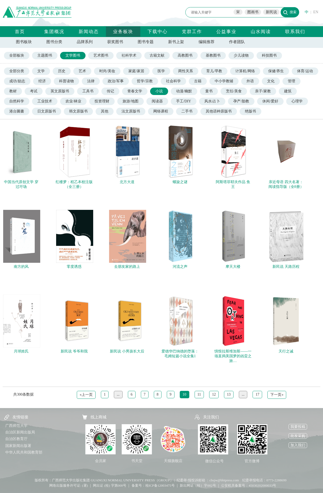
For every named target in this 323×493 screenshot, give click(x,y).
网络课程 (160, 111)
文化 (271, 81)
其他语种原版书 (219, 111)
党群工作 (192, 31)
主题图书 (44, 55)
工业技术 (44, 101)
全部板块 (16, 55)
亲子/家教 (263, 91)
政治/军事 (116, 81)
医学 (161, 71)
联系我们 (295, 31)
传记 (110, 91)
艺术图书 (100, 55)
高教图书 (185, 55)
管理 (291, 81)
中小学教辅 (224, 81)
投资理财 (102, 101)
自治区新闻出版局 (20, 432)
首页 (20, 31)
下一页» (276, 395)
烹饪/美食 (234, 91)
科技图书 (269, 55)
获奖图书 (115, 42)
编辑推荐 (206, 42)
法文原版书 (131, 111)
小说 (159, 91)
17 (257, 394)
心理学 (297, 101)
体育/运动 (305, 71)
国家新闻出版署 (18, 446)
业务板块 (123, 31)
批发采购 (297, 436)
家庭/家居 (136, 71)
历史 (61, 71)
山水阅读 (261, 31)
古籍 (197, 81)
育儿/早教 (214, 71)
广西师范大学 (16, 426)
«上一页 (86, 395)
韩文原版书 (78, 111)
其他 (104, 111)
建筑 (287, 91)
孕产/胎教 (241, 101)
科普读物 (66, 81)
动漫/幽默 (184, 91)
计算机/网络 (245, 71)
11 (199, 394)
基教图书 (213, 55)
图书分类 (54, 42)
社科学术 (129, 55)
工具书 (87, 91)
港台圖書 (16, 111)
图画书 (252, 12)
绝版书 (250, 111)
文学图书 (72, 55)
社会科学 (173, 81)
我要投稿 (297, 427)
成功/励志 (17, 81)
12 (214, 394)
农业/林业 (73, 101)
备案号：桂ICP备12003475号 (153, 485)
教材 (13, 91)
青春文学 (134, 91)
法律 (91, 81)
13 (229, 394)
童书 (209, 91)
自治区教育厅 (16, 439)
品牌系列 (85, 42)
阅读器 (157, 101)
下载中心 (157, 31)
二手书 (186, 111)
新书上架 (176, 42)
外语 (250, 81)
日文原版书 (46, 111)
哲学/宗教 (145, 81)
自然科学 (16, 101)
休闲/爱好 (270, 101)
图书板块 (24, 42)
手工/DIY (183, 101)
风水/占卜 (212, 101)
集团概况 (54, 31)
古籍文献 (157, 55)
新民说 (271, 12)
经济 (42, 81)
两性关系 (185, 71)
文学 (41, 71)
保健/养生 (276, 71)
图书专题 (146, 42)
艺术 (82, 71)
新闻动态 (89, 31)
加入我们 (297, 445)
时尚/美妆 (107, 71)
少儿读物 (241, 55)
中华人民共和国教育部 (23, 452)
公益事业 (226, 31)
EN (315, 12)
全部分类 (16, 71)
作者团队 (237, 42)
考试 (33, 91)
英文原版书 (60, 91)
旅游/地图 (130, 101)
